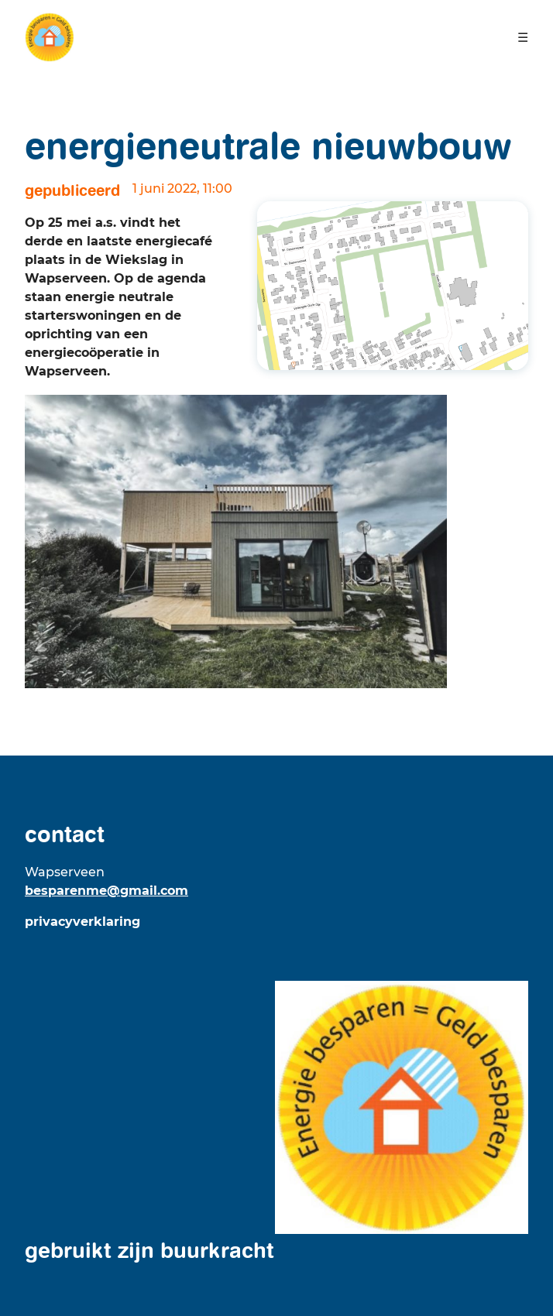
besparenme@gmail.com (106, 890)
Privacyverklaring (82, 921)
